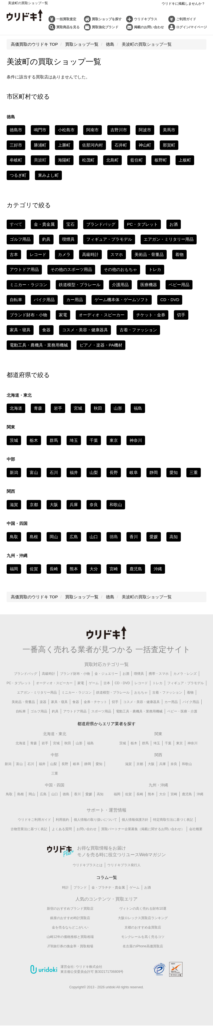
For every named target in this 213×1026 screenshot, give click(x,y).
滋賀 (14, 504)
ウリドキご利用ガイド (34, 820)
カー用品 (74, 299)
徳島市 (16, 129)
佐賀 (34, 568)
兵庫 (74, 504)
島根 (34, 536)
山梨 (94, 472)
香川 (134, 536)
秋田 (98, 408)
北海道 (16, 408)
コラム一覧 (106, 877)
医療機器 (148, 284)
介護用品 (120, 284)
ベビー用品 (179, 284)
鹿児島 (136, 568)
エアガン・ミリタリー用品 (169, 239)
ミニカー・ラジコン (28, 284)
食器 (46, 329)
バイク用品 (44, 299)
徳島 (66, 794)
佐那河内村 (92, 145)
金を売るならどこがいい (70, 928)
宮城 (78, 408)
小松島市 (66, 129)
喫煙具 (68, 239)
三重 (193, 472)
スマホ (116, 254)
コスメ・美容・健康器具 (85, 329)
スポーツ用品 (101, 711)
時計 (65, 888)
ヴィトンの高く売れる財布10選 (142, 909)
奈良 (94, 504)
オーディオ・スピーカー (102, 314)
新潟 (14, 472)
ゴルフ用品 (20, 239)
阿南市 (92, 129)
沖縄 (158, 568)
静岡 (153, 472)
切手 (181, 314)
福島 (138, 408)
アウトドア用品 (24, 269)
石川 (54, 472)
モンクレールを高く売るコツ (142, 937)
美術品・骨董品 (149, 254)
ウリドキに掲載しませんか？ (183, 4)
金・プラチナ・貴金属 (108, 888)
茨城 (14, 440)
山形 (118, 408)
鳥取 (14, 536)
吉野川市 (118, 129)
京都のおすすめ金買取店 (143, 928)
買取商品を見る (68, 27)
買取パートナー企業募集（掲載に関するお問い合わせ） (142, 829)
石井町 (121, 145)
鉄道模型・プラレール (79, 284)
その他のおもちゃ (120, 269)
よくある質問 (62, 829)
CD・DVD (169, 299)
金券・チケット (95, 702)
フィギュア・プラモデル (109, 239)
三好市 (16, 145)
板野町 (160, 160)
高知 (173, 536)
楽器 (43, 702)
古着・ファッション (138, 329)
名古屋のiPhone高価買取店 (143, 946)
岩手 (58, 408)
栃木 (34, 440)
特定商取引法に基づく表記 (173, 820)
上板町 (185, 160)
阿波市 (145, 129)
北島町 (112, 160)
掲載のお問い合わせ (149, 27)
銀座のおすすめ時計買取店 (70, 918)
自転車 (16, 299)
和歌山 (116, 504)
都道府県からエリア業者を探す (106, 723)
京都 (34, 504)
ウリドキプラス (145, 19)
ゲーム (94, 683)
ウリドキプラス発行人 (124, 865)
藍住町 (136, 160)
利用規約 (62, 820)
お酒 (173, 224)
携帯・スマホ (159, 674)
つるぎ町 (18, 175)
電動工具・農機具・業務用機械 (39, 345)
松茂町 (88, 160)
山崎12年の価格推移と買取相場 (70, 937)
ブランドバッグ (100, 224)
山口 (94, 536)
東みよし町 (48, 175)
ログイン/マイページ (191, 27)
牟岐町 (16, 160)
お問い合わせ (87, 829)
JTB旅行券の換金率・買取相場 (70, 946)
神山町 (145, 145)
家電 (63, 314)
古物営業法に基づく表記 (29, 829)
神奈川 (136, 440)
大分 (94, 568)
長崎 (54, 568)
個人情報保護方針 (135, 820)
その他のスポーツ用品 (71, 269)
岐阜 (134, 472)
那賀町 (169, 145)
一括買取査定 (66, 19)
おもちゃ (141, 692)
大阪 (54, 504)
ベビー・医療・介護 (182, 711)
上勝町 (64, 145)
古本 (14, 254)
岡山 (54, 536)
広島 (74, 536)
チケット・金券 (150, 314)
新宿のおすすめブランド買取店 (70, 909)
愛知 (173, 472)
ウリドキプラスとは (88, 865)
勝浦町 (40, 145)
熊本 (74, 568)
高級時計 (90, 254)
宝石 (70, 224)
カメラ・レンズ (185, 674)
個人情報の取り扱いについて (95, 820)
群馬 (54, 440)
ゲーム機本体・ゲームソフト (122, 299)
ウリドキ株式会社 (89, 967)
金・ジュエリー (106, 674)
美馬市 (169, 129)
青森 (38, 408)
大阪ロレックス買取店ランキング (143, 918)
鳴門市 (40, 129)
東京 (114, 440)
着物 (179, 254)
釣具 (46, 239)
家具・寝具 (20, 329)
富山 (34, 472)
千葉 (94, 440)
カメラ (64, 254)
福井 (74, 472)
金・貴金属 (44, 224)
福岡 (14, 568)
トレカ (155, 269)
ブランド (80, 888)
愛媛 (153, 536)
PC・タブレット (142, 224)
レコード (38, 254)
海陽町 (64, 160)
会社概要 (195, 829)
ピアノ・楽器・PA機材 (101, 345)
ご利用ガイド (186, 19)
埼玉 (74, 440)
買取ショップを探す (107, 19)
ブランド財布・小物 (28, 314)
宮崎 (114, 568)
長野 (114, 472)
